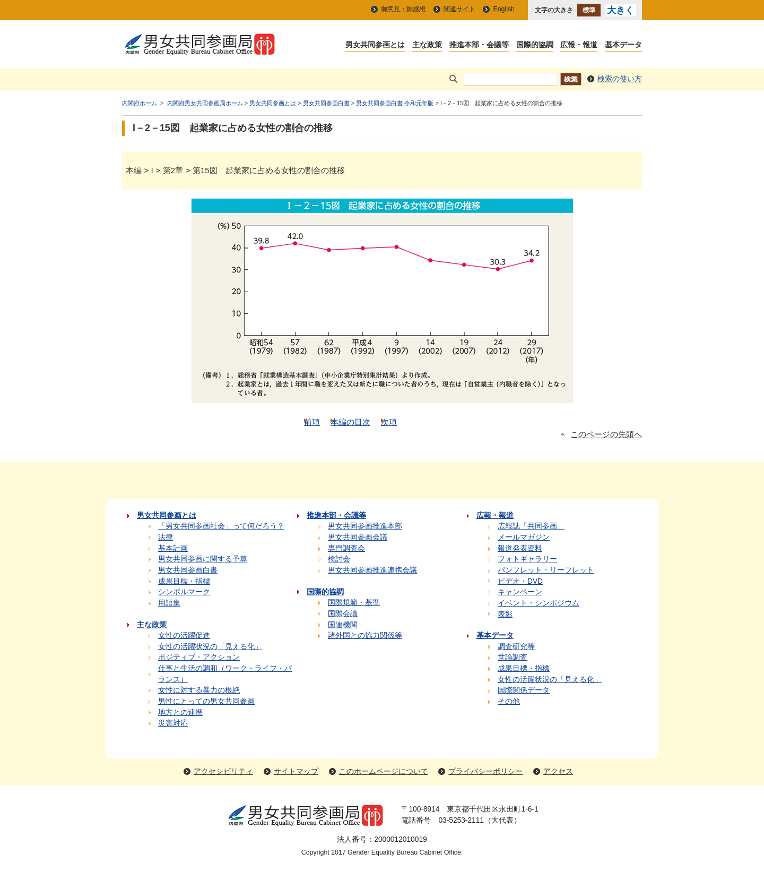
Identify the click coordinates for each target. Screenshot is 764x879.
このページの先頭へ (606, 434)
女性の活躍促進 (184, 635)
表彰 (505, 614)
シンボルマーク (184, 592)
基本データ (623, 45)
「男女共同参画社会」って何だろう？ (221, 526)
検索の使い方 (619, 79)
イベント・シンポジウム (538, 603)
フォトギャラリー (527, 559)
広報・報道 (578, 45)
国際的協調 (534, 45)
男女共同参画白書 (326, 103)
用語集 (169, 603)
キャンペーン (520, 592)
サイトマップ (296, 771)
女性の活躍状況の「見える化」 (210, 647)
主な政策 (427, 45)
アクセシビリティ (223, 771)
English (504, 9)
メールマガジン (524, 537)
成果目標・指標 (184, 581)
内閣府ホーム (139, 103)
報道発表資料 (520, 548)
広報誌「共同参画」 (531, 526)
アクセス (558, 771)
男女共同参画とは (375, 45)
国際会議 (343, 614)
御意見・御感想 (403, 9)
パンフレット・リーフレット (546, 570)
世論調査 (512, 657)
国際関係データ (524, 690)
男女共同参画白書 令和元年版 (394, 103)
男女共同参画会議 (357, 537)
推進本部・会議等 (479, 45)
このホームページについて (383, 771)
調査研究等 (516, 647)
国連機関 (343, 625)
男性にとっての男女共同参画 (206, 701)
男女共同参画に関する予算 (202, 559)
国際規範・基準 (354, 603)
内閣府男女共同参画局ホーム (205, 103)
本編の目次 (350, 421)
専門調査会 (346, 548)
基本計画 (173, 548)
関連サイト (459, 9)
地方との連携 (180, 712)
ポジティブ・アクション (199, 657)
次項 (389, 421)
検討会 (339, 559)
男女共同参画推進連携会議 (372, 570)
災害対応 (173, 723)
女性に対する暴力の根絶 (199, 690)
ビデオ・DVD (520, 581)
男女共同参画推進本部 (365, 526)
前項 (312, 421)
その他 (509, 701)
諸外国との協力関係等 (365, 635)
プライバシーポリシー (485, 771)
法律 (165, 537)
